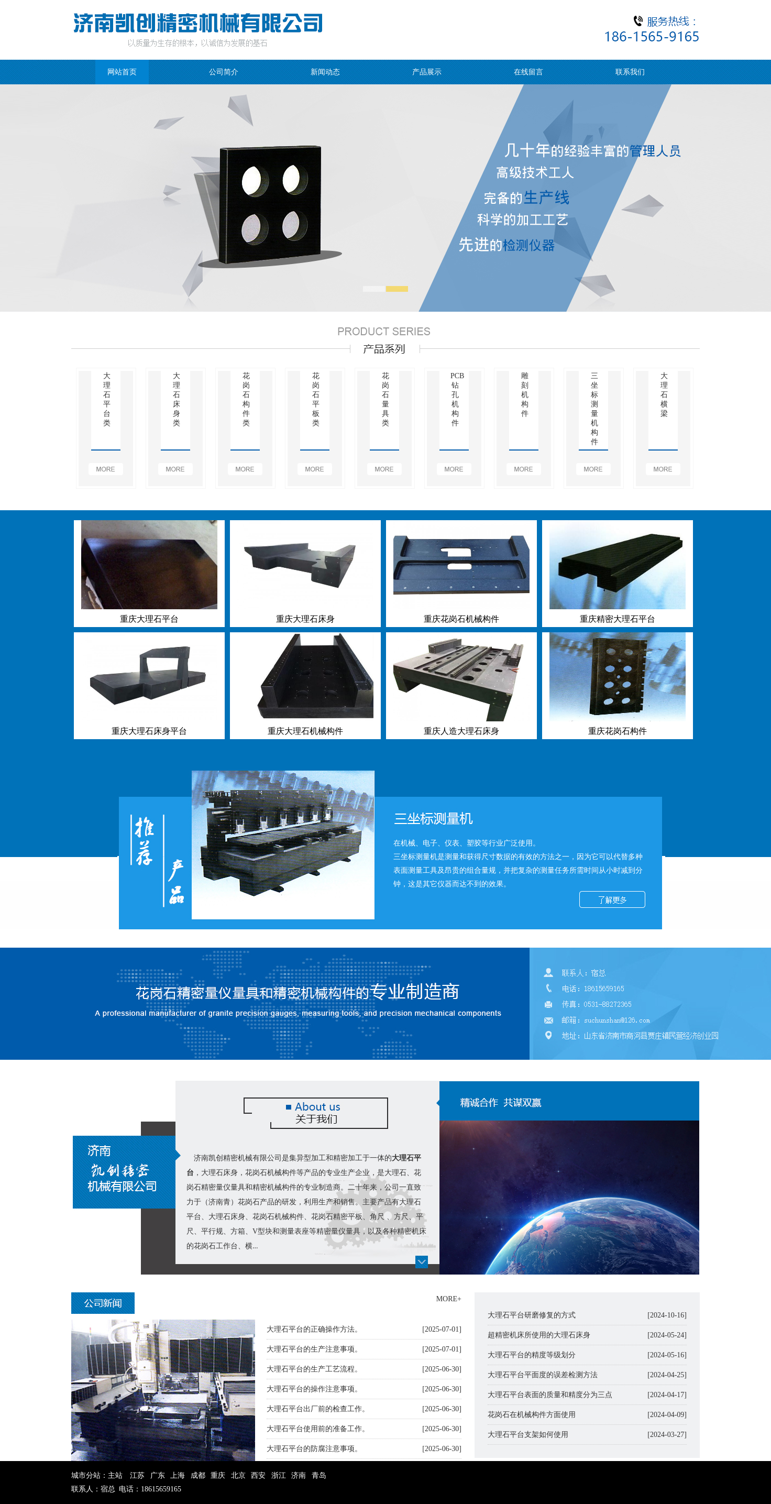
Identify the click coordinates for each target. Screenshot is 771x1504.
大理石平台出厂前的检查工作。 (318, 1409)
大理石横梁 (664, 395)
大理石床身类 (176, 399)
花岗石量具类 (385, 399)
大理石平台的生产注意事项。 (314, 1349)
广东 (157, 1475)
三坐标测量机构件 (594, 409)
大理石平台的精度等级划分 (532, 1355)
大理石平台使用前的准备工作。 (318, 1429)
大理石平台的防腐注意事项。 (314, 1449)
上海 (177, 1475)
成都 (198, 1475)
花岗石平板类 (316, 399)
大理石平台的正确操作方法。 (314, 1329)
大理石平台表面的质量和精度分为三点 (550, 1395)
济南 (298, 1475)
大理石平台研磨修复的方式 (532, 1315)
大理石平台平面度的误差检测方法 (543, 1375)
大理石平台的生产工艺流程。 (314, 1369)
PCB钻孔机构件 (454, 399)
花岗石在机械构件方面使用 (532, 1415)
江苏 (137, 1475)
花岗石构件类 (246, 399)
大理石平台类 (107, 399)
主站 (115, 1475)
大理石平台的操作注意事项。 (314, 1389)
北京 (238, 1475)
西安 (258, 1475)
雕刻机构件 (524, 395)
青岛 (319, 1475)
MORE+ (448, 1299)
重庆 (218, 1475)
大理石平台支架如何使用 (528, 1435)
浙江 (278, 1475)
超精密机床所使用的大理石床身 (539, 1335)
